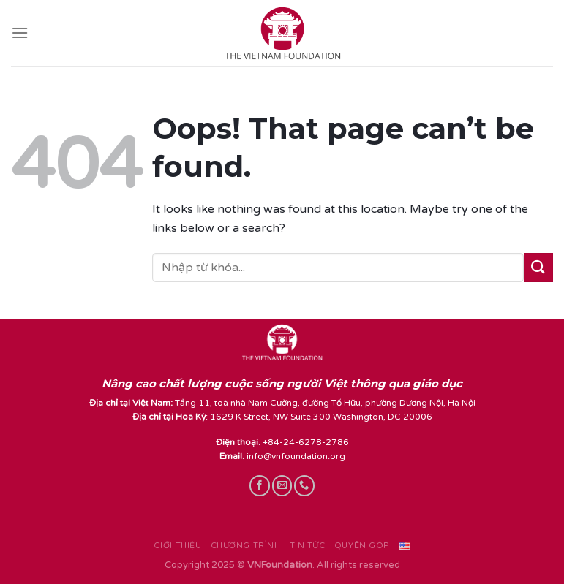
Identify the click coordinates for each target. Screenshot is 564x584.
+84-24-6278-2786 (306, 442)
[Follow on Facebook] (259, 485)
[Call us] (304, 485)
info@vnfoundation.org (296, 456)
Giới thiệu (178, 545)
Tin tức (308, 545)
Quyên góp (362, 545)
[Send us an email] (282, 485)
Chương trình (246, 545)
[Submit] (538, 267)
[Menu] (20, 32)
